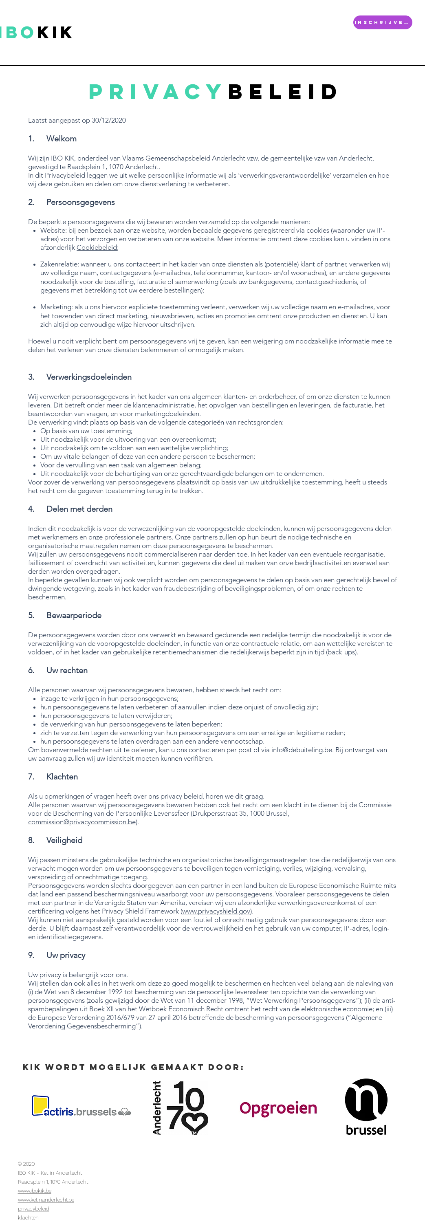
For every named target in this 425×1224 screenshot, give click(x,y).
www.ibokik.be (34, 1191)
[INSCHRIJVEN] (382, 22)
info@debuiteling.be (301, 750)
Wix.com (280, 1133)
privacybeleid (33, 1209)
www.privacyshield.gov (216, 911)
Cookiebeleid (97, 247)
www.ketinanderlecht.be (46, 1200)
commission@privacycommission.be (82, 822)
